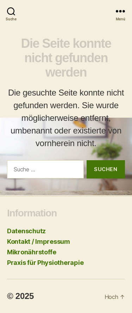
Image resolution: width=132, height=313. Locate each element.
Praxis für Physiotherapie (45, 262)
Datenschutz (26, 231)
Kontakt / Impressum (38, 241)
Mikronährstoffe (31, 252)
